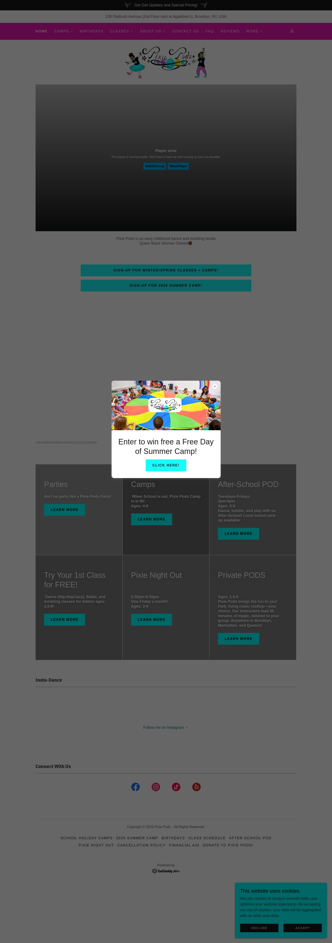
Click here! (166, 465)
